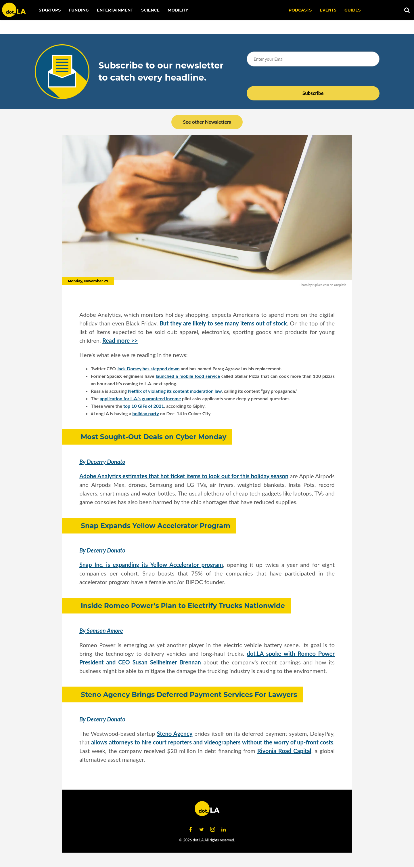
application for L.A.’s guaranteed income (140, 398)
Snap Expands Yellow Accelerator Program (155, 525)
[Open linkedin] (223, 829)
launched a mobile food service (188, 376)
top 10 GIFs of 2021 (143, 406)
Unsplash (340, 285)
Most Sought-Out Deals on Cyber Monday (154, 436)
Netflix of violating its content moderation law (175, 391)
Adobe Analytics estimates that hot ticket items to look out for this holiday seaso (182, 475)
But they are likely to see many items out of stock (223, 323)
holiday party (145, 413)
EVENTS (328, 10)
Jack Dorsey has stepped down (148, 368)
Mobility (178, 10)
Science (150, 10)
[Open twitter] (201, 829)
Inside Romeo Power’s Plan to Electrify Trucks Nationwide (183, 605)
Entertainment (115, 10)
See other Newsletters (207, 122)
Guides (352, 10)
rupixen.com (321, 285)
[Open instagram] (212, 829)
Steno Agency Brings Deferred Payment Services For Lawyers (189, 694)
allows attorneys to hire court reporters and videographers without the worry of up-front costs (212, 742)
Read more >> (120, 340)
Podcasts (300, 10)
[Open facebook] (190, 829)
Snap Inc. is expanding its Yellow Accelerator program (151, 564)
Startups (50, 10)
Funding (79, 10)
